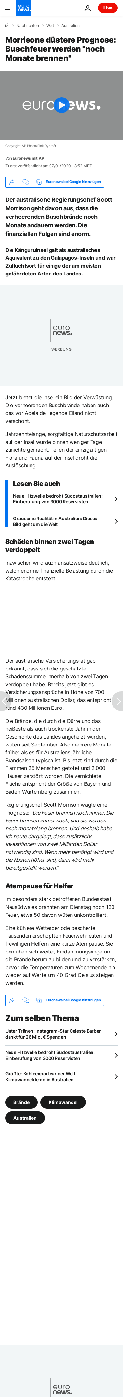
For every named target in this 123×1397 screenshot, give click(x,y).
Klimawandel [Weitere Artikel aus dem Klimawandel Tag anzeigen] (63, 1101)
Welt (50, 26)
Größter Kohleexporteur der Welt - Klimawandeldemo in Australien (41, 1076)
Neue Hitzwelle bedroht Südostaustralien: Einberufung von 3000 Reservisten (58, 498)
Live (108, 7)
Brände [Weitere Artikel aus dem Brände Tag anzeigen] (21, 1101)
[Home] (7, 25)
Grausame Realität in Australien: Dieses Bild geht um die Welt (55, 521)
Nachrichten (27, 26)
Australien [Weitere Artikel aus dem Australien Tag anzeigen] (25, 1117)
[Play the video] (61, 105)
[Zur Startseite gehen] (23, 8)
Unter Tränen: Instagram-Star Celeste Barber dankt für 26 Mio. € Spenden (53, 1034)
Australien (70, 26)
